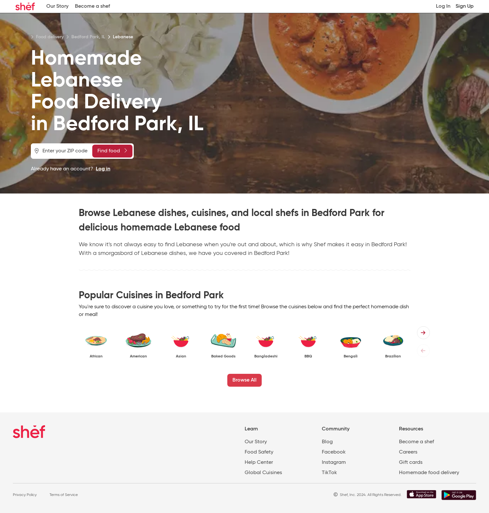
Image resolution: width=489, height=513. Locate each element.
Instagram (334, 462)
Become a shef (92, 6)
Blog (327, 442)
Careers (408, 452)
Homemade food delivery (429, 472)
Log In (443, 6)
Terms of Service (64, 495)
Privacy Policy (25, 495)
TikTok (329, 472)
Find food (112, 151)
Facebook (334, 452)
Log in (103, 169)
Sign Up (465, 6)
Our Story (57, 6)
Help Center (259, 462)
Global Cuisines (263, 472)
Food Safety (259, 452)
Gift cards (410, 462)
